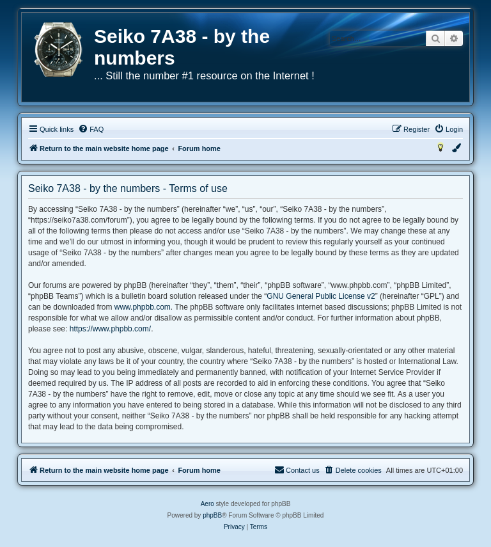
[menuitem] (91, 129)
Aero (207, 503)
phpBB (212, 515)
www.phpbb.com (142, 307)
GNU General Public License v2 (321, 296)
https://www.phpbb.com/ (110, 328)
